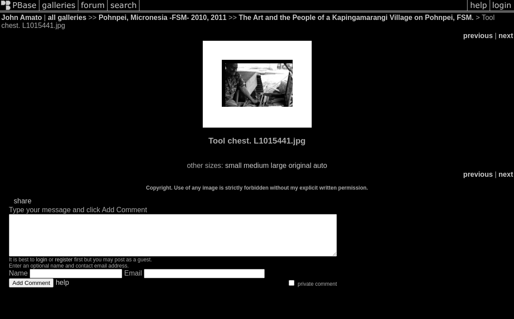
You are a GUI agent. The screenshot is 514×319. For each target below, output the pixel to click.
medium (256, 165)
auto (320, 165)
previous (478, 35)
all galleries (67, 17)
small (233, 165)
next (506, 35)
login (41, 268)
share (22, 201)
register (64, 268)
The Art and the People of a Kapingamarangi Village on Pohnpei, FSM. (356, 17)
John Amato (21, 17)
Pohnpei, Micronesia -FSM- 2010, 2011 (163, 17)
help (62, 290)
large (279, 165)
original (300, 165)
